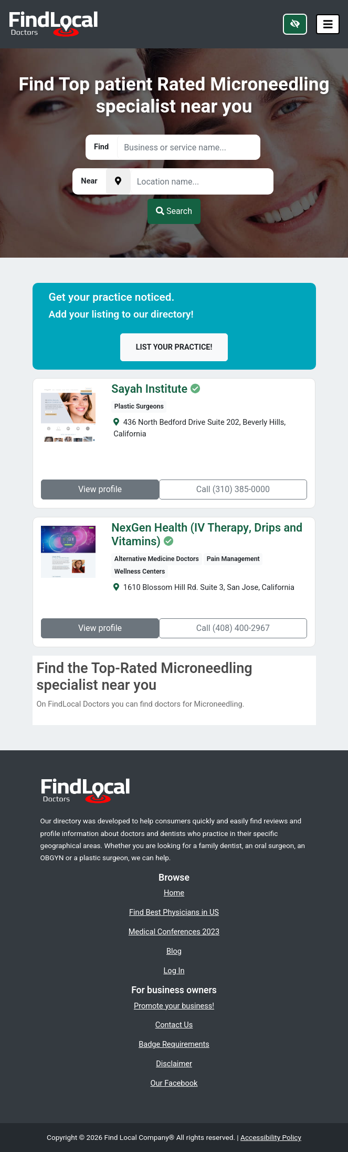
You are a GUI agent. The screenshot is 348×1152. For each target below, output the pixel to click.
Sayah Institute (149, 389)
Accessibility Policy (270, 1137)
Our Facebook (174, 1083)
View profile (100, 489)
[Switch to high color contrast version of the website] (295, 24)
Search (174, 211)
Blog (174, 951)
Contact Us (174, 1024)
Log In (174, 970)
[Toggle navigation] (328, 24)
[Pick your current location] (118, 181)
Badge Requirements (174, 1044)
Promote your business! (174, 1006)
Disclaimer (174, 1063)
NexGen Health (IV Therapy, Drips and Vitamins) (206, 534)
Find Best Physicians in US (174, 912)
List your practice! (174, 347)
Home (174, 893)
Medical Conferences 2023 (174, 931)
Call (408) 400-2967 (233, 628)
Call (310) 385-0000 (233, 489)
